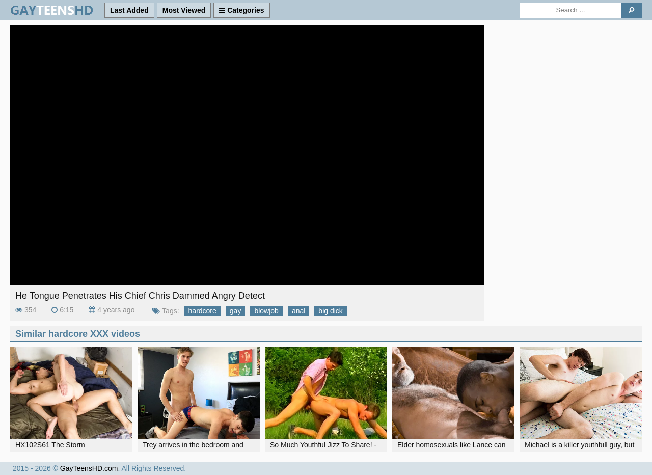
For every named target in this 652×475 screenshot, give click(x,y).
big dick (330, 311)
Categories (241, 10)
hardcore (202, 311)
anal (298, 311)
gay (235, 311)
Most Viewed (184, 10)
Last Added (129, 10)
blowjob (266, 311)
